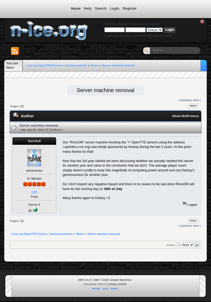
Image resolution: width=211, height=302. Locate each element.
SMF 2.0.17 (85, 279)
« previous (185, 100)
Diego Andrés (117, 284)
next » (197, 100)
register (154, 24)
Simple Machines (121, 279)
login (141, 24)
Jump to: (171, 244)
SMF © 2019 (101, 279)
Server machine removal (38, 125)
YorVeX (34, 141)
